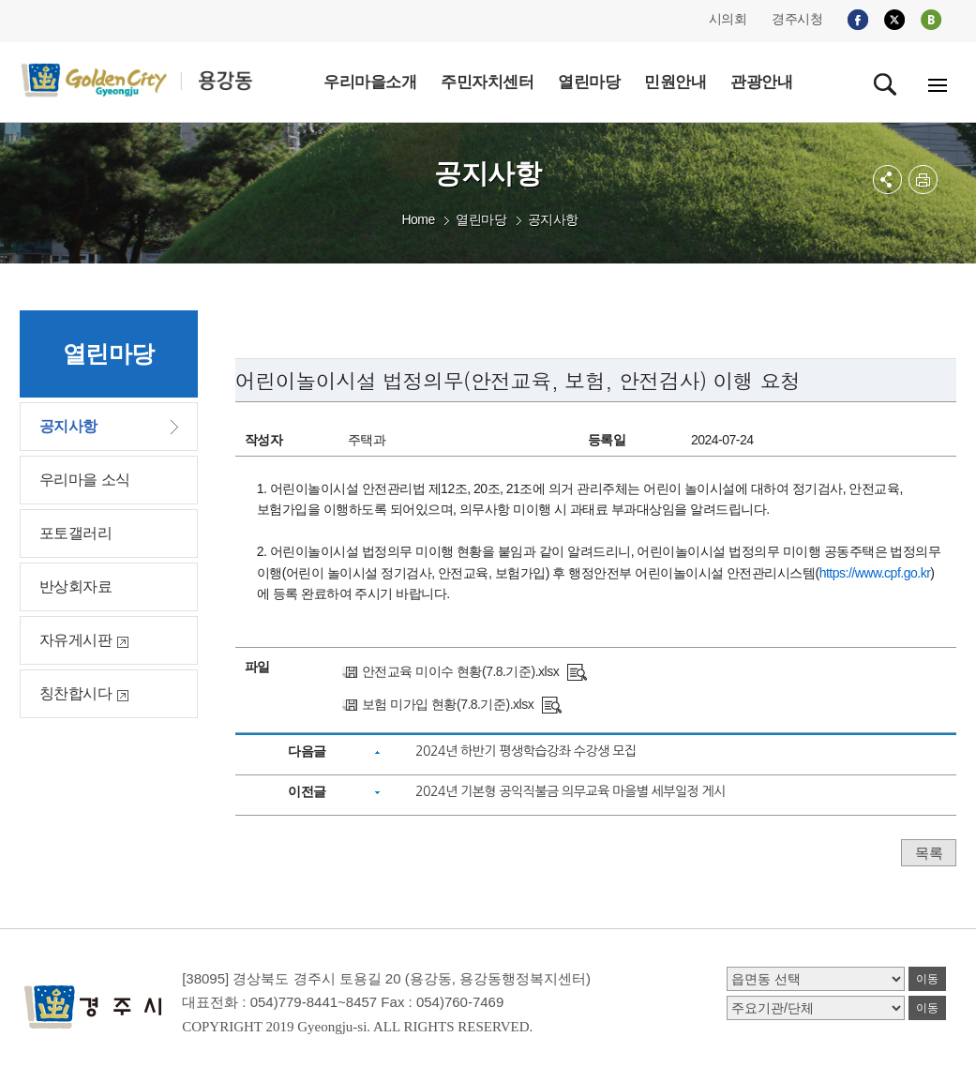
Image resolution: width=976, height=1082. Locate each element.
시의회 (728, 18)
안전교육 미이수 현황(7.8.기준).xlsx (460, 671)
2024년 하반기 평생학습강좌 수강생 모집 (526, 751)
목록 (928, 853)
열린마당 (481, 219)
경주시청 (797, 18)
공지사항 (553, 219)
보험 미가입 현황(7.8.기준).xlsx (447, 704)
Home (417, 219)
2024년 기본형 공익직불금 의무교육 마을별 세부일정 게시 (570, 791)
